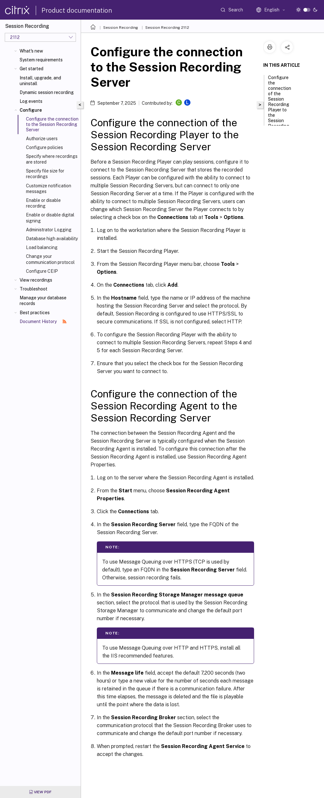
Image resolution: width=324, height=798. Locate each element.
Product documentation (76, 10)
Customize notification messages (48, 188)
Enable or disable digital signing (50, 217)
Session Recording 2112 (167, 27)
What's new (31, 50)
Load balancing (42, 247)
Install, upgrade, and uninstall (40, 80)
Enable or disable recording (43, 203)
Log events (31, 101)
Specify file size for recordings (45, 173)
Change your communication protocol (50, 259)
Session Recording (120, 27)
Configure (31, 110)
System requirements (41, 59)
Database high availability (52, 238)
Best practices (35, 312)
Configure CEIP (42, 271)
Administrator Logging (49, 229)
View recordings (36, 280)
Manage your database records (43, 300)
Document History (43, 321)
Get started (31, 68)
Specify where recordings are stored (52, 159)
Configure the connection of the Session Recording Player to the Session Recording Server (279, 105)
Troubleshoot (33, 288)
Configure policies (44, 147)
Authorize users (42, 138)
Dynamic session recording (47, 92)
